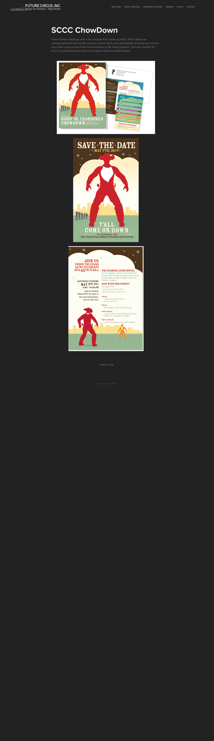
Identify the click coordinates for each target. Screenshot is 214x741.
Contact (191, 6)
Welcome (116, 6)
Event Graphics (132, 6)
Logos (180, 6)
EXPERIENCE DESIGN (152, 6)
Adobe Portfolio (111, 383)
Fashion (169, 6)
